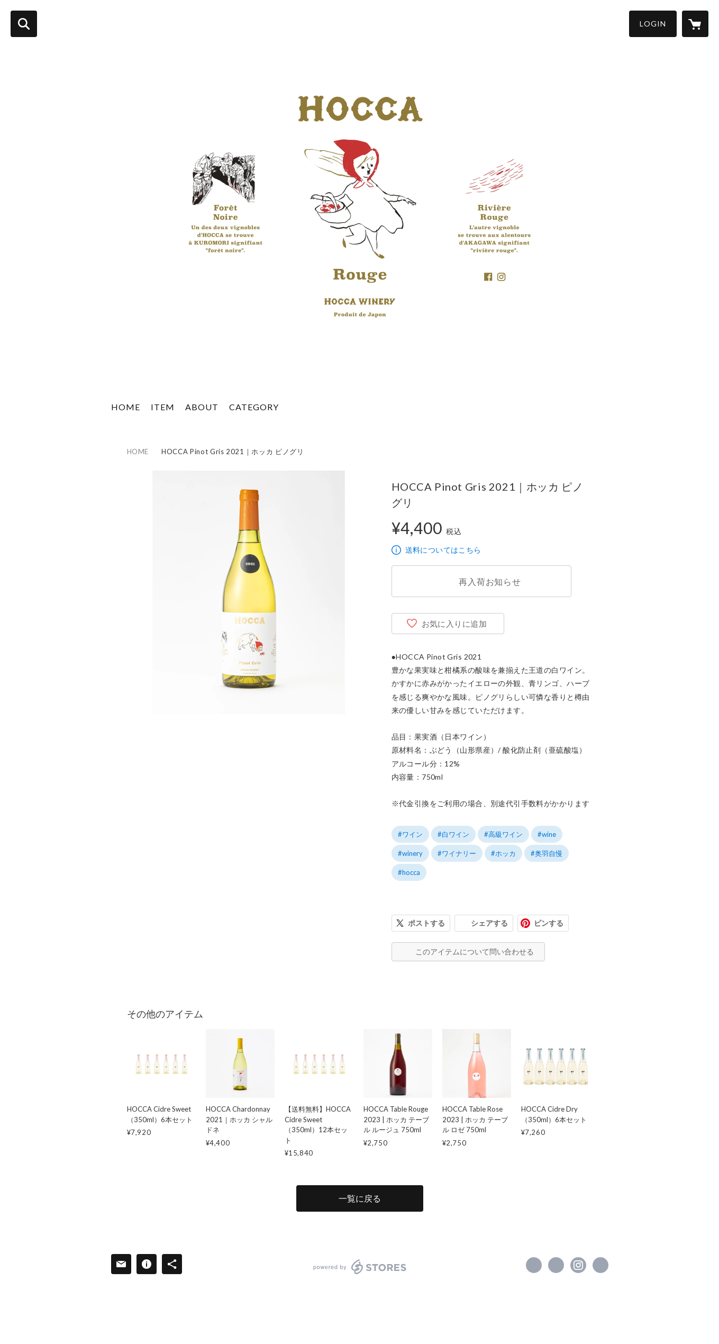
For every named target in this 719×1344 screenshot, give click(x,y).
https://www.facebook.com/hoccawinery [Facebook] (534, 1265)
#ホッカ (503, 853)
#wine (547, 834)
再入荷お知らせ (490, 581)
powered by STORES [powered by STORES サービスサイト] (360, 1266)
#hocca (409, 872)
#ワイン (410, 834)
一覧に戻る (360, 1198)
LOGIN (653, 23)
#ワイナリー (457, 853)
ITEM (163, 407)
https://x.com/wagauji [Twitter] (556, 1265)
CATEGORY (254, 407)
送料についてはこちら (443, 549)
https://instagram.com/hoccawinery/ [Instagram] (578, 1265)
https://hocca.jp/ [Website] (600, 1265)
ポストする (426, 922)
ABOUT (202, 407)
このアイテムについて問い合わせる (474, 951)
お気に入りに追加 (454, 623)
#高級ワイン (503, 834)
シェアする (489, 922)
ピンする (548, 922)
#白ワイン (453, 834)
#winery (410, 853)
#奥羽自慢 (546, 853)
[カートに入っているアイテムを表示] (695, 24)
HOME (125, 407)
